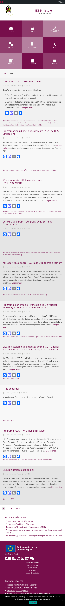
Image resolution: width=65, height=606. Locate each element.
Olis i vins (35, 125)
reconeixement (13, 213)
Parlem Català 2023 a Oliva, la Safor (22, 588)
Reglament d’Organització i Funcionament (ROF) (26, 527)
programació (37, 170)
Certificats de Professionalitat (15, 121)
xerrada (42, 294)
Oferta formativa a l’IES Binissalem (22, 81)
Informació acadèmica (10, 123)
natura (51, 253)
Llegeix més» (27, 107)
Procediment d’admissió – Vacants (20, 521)
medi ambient (43, 253)
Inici (5, 73)
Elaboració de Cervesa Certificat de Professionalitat (28, 593)
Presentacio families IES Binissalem (20, 524)
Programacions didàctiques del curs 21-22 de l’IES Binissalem (31, 132)
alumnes (39, 211)
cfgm (12, 125)
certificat (55, 123)
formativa (20, 125)
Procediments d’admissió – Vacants (22, 585)
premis (5, 213)
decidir (40, 336)
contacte (36, 573)
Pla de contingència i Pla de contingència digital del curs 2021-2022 (34, 535)
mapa (28, 573)
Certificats (6, 125)
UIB (38, 294)
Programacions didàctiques (14, 170)
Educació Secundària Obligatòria (16, 211)
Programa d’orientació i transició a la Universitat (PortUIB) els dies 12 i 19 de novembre (30, 306)
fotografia (34, 253)
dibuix (28, 253)
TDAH (34, 294)
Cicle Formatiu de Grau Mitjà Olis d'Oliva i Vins (41, 121)
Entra (62, 2)
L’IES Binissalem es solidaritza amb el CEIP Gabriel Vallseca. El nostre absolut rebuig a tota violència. (31, 348)
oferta (29, 125)
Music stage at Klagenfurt (17, 590)
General (7, 253)
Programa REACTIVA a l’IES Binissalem (24, 430)
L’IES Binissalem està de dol (18, 469)
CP (15, 125)
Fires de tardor (11, 388)
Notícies (21, 123)
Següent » (17, 508)
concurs (22, 253)
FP (25, 125)
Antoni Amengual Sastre (13, 85)
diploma (45, 211)
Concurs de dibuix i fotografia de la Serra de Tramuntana (27, 223)
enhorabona (53, 211)
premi (60, 211)
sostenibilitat (16, 255)
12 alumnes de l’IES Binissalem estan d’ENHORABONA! (23, 182)
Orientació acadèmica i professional (37, 123)
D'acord (33, 603)
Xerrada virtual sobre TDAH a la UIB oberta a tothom (32, 262)
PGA (30, 170)
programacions (47, 170)
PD (27, 170)
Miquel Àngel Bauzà (11, 393)
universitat (55, 336)
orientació (47, 336)
